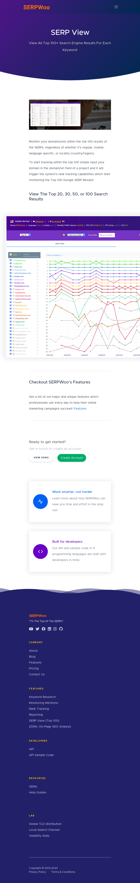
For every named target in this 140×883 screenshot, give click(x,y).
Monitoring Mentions (43, 702)
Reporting (36, 714)
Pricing (34, 668)
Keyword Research (42, 697)
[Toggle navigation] (116, 7)
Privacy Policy (37, 872)
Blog (32, 656)
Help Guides (37, 792)
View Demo (41, 458)
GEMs (33, 786)
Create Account (72, 457)
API (31, 749)
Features (80, 408)
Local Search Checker (44, 829)
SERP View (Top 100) (44, 720)
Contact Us (37, 674)
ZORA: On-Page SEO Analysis (50, 726)
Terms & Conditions (63, 872)
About (33, 650)
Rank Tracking (39, 708)
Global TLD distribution (45, 823)
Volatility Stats (39, 835)
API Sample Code (41, 755)
